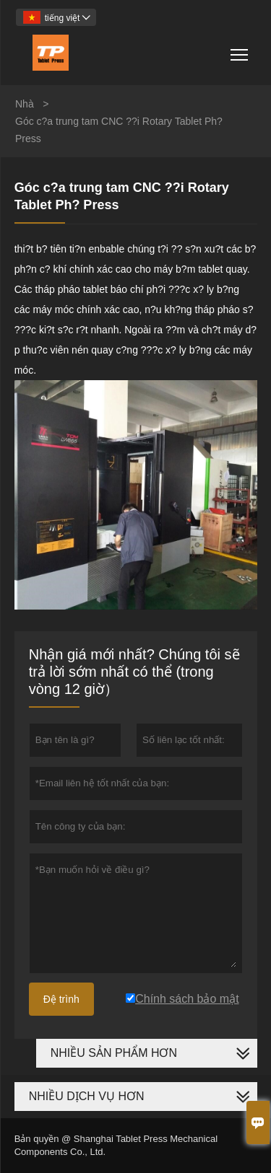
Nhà (24, 104)
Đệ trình (61, 999)
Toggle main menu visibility (240, 49)
